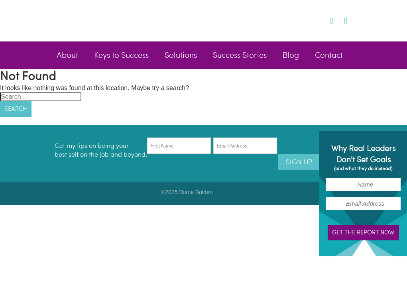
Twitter (321, 20)
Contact (329, 55)
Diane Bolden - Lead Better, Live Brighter (120, 20)
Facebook (308, 20)
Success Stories (240, 55)
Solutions (181, 55)
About (67, 55)
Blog (291, 55)
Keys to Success (121, 55)
